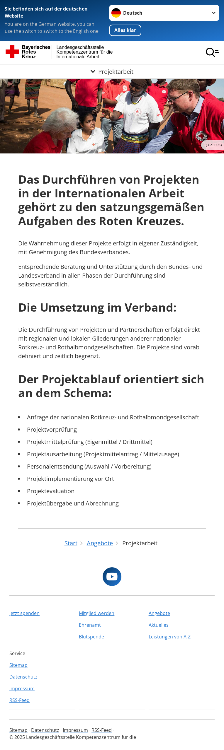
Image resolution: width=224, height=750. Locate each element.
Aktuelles (159, 625)
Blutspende (91, 636)
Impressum (22, 688)
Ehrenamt (90, 625)
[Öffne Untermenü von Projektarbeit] (112, 71)
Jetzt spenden (24, 613)
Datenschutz (23, 677)
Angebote (159, 613)
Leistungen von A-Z (170, 636)
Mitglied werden (96, 613)
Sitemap (18, 665)
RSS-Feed (19, 700)
